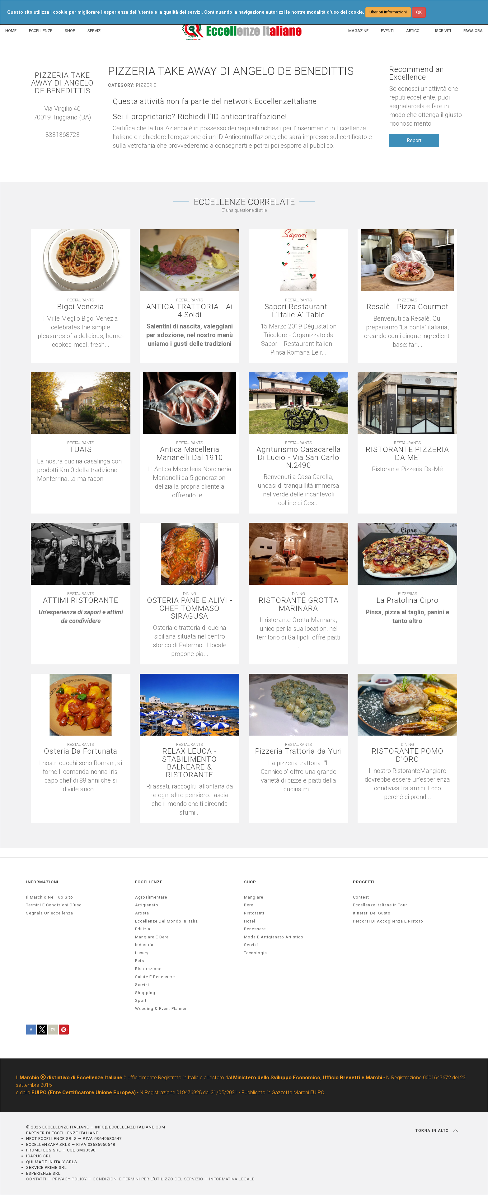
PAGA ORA (473, 30)
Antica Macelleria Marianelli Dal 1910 (190, 453)
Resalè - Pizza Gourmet (407, 307)
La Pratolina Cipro (408, 600)
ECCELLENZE (40, 30)
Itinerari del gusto (372, 913)
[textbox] (189, 335)
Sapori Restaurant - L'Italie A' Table (298, 311)
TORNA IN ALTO (436, 1130)
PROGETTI (364, 882)
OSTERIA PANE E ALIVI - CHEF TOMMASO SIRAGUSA (189, 608)
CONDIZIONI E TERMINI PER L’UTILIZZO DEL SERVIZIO (148, 1179)
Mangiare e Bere (152, 937)
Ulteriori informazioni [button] (388, 12)
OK (419, 12)
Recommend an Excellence (416, 73)
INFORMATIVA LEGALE (232, 1179)
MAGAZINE (358, 30)
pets (139, 960)
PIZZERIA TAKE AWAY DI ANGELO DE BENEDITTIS (62, 83)
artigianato (146, 905)
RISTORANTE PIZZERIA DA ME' (407, 453)
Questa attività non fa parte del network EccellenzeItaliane (215, 101)
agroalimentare (151, 897)
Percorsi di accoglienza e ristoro (388, 921)
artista (142, 913)
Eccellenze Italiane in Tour (380, 905)
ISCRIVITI (443, 30)
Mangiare (253, 897)
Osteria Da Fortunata (80, 751)
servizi (142, 984)
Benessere (255, 929)
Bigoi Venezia (80, 307)
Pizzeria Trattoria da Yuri (298, 751)
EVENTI (387, 30)
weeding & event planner (161, 1008)
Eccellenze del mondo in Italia (166, 921)
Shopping (145, 992)
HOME (10, 30)
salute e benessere (155, 976)
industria (144, 944)
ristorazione (148, 968)
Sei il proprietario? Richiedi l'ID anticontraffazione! (200, 117)
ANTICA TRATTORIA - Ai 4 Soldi (189, 311)
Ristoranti (254, 913)
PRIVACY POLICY (69, 1179)
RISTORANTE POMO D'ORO (407, 755)
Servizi (251, 944)
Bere (248, 905)
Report (414, 140)
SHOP (70, 30)
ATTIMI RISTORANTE (80, 600)
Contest (361, 897)
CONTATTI (36, 1179)
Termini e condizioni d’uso (54, 905)
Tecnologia (255, 953)
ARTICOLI (414, 30)
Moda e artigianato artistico (273, 937)
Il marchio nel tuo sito (49, 897)
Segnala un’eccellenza (49, 913)
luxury (141, 953)
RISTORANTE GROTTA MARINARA (299, 604)
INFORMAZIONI (42, 882)
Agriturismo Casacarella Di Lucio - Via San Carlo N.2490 (298, 457)
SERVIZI (94, 30)
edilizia (142, 929)
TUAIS (80, 449)
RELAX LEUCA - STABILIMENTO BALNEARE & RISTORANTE (189, 763)
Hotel (249, 921)
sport (141, 1000)
